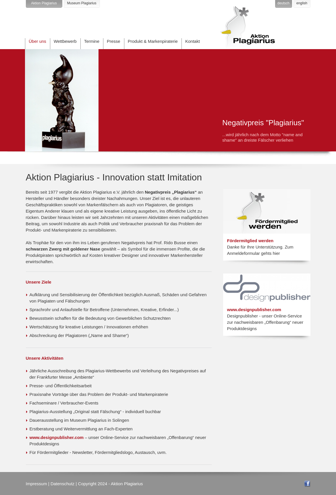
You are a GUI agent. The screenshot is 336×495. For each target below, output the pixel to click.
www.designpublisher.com (57, 437)
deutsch (283, 3)
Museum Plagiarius (81, 3)
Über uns (37, 41)
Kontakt (192, 41)
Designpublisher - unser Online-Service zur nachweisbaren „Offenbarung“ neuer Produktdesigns (265, 322)
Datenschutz (62, 483)
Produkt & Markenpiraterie (153, 41)
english (301, 3)
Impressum (36, 483)
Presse (113, 41)
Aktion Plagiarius (44, 3)
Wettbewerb (65, 41)
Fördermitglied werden (250, 240)
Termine (91, 41)
